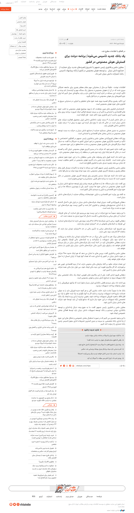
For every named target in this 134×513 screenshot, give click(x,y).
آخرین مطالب (48, 216)
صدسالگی (53, 1)
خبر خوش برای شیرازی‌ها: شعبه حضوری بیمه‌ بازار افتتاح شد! (44, 476)
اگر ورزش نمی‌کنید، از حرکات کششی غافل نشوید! (43, 315)
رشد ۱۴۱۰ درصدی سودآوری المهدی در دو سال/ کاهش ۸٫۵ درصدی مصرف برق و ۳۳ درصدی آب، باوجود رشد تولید (42, 421)
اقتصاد (81, 9)
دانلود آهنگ (22, 34)
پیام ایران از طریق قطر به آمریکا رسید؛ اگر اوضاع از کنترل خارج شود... (99, 344)
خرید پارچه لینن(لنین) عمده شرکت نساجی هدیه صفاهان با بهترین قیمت (43, 436)
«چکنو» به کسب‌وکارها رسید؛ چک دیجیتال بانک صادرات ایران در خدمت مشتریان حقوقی (44, 468)
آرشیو (16, 1)
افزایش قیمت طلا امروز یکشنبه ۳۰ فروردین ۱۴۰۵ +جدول (44, 385)
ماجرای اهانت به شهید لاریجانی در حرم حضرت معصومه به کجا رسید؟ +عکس (42, 159)
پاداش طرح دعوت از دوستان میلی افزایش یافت (44, 456)
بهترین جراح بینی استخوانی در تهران (20, 51)
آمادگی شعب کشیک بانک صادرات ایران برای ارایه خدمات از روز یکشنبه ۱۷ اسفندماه (42, 430)
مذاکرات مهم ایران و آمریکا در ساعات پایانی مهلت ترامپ (103, 335)
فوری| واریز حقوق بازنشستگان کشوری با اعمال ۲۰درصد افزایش (43, 75)
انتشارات (23, 1)
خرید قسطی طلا (21, 30)
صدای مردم (38, 2)
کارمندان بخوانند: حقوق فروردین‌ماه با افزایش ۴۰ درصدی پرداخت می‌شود (42, 152)
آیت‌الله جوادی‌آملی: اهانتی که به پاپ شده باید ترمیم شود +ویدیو (43, 307)
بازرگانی (50, 405)
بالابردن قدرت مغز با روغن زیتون (43, 356)
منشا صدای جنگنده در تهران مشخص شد (43, 190)
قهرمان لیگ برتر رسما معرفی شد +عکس (44, 101)
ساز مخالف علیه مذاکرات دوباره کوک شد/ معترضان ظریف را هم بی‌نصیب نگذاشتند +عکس (43, 116)
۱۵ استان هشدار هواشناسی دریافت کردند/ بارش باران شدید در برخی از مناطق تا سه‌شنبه (42, 93)
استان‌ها (52, 9)
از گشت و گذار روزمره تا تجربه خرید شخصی (43, 442)
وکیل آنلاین (22, 18)
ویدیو (40, 9)
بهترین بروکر (22, 46)
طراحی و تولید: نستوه (116, 510)
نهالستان (14, 34)
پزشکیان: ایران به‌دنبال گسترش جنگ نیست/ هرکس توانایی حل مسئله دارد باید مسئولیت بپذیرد (42, 224)
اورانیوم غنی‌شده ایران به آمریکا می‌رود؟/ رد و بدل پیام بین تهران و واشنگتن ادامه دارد (45, 83)
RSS (33, 496)
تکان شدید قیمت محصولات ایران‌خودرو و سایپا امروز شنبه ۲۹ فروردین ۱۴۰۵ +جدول (42, 167)
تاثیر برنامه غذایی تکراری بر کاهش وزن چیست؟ (42, 329)
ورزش (64, 9)
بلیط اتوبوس (22, 57)
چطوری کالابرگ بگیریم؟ (46, 461)
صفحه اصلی (120, 39)
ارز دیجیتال (13, 46)
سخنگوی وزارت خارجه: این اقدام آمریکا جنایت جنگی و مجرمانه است (42, 286)
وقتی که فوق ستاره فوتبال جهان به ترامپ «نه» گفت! (104, 340)
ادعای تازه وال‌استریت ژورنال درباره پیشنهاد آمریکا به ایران (44, 203)
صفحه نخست (101, 9)
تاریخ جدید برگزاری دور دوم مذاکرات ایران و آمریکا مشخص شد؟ (43, 131)
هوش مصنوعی (21, 22)
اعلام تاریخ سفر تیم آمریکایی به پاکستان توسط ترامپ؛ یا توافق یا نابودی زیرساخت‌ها (43, 271)
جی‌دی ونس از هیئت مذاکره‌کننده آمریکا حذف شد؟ (44, 232)
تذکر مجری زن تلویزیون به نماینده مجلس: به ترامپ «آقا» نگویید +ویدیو (43, 399)
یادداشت (32, 1)
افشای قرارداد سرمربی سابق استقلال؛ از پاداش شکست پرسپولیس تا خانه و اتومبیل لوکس (42, 240)
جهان (58, 9)
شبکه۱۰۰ (61, 1)
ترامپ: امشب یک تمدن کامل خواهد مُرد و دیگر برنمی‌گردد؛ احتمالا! (99, 353)
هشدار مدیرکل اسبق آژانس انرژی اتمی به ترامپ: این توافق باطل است (42, 249)
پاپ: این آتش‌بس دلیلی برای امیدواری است (42, 263)
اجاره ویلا (23, 26)
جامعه (93, 9)
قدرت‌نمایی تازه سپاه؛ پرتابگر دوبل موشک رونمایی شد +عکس (101, 349)
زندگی (46, 9)
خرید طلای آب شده (20, 38)
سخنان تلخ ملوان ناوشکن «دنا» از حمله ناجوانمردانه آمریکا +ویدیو (43, 107)
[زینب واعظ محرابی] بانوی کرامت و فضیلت (43, 335)
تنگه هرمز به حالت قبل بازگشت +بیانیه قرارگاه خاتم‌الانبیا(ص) (44, 210)
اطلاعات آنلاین (119, 6)
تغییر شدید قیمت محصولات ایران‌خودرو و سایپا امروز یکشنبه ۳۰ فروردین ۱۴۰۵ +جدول (45, 60)
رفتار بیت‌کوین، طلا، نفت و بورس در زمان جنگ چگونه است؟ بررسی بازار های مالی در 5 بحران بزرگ (43, 412)
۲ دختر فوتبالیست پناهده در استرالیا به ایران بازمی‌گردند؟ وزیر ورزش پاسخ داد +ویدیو (43, 371)
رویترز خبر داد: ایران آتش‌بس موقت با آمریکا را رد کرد (104, 358)
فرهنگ (87, 9)
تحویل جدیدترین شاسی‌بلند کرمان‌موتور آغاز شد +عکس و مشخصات (43, 450)
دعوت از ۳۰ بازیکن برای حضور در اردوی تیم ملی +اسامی (42, 279)
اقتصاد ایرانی (22, 42)
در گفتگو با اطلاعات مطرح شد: (113, 51)
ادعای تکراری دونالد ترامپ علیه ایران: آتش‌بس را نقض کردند (43, 293)
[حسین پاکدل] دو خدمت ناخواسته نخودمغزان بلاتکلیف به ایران (43, 196)
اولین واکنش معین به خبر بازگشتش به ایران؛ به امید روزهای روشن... (43, 124)
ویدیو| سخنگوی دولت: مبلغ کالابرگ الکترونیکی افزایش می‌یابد (43, 68)
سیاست (72, 9)
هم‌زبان (45, 1)
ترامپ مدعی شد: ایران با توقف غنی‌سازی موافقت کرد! (45, 145)
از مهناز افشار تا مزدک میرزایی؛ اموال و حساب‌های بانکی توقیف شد (43, 175)
